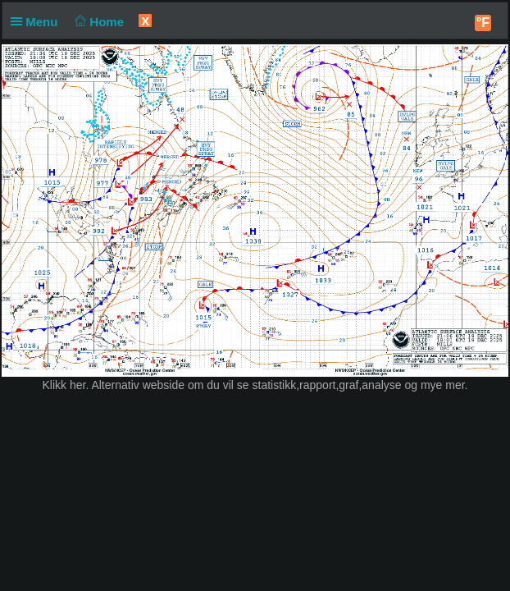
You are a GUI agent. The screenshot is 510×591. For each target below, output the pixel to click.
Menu (38, 22)
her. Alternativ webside (127, 385)
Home (98, 22)
